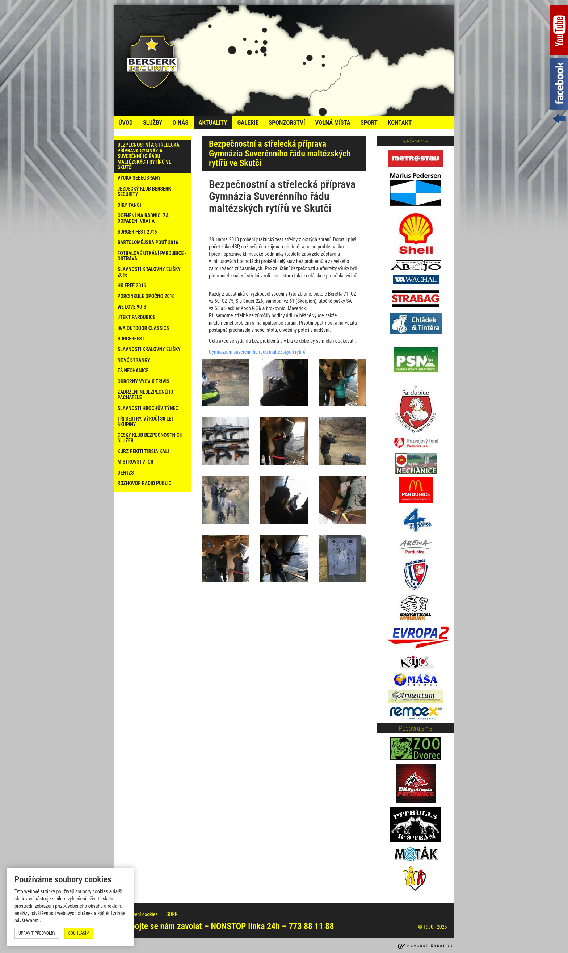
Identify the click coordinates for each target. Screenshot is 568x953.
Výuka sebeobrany (139, 178)
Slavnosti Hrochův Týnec (148, 408)
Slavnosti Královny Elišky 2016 (149, 271)
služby (153, 122)
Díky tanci (129, 205)
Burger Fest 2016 (137, 232)
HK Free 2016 (132, 285)
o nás (180, 122)
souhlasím (79, 933)
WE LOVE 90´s (132, 307)
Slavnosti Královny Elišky (149, 349)
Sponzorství (287, 122)
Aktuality (212, 122)
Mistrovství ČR (135, 462)
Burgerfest (131, 339)
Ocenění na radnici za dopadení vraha (143, 218)
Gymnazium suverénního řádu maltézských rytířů (257, 352)
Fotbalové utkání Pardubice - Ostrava (152, 256)
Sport (369, 122)
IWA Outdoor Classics (143, 328)
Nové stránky (134, 360)
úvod (126, 122)
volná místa (332, 122)
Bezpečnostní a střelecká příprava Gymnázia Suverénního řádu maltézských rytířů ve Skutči (149, 156)
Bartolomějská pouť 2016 (148, 242)
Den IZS (126, 473)
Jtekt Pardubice (136, 317)
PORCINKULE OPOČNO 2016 (146, 296)
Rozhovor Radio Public (145, 483)
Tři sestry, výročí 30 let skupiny (146, 421)
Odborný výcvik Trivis (143, 381)
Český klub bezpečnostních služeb (150, 437)
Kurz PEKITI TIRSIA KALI (143, 451)
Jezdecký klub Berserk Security (144, 191)
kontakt (400, 122)
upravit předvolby (36, 933)
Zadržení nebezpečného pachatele (145, 394)
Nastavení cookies (140, 914)
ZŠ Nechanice (133, 370)
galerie (247, 122)
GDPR (171, 914)
